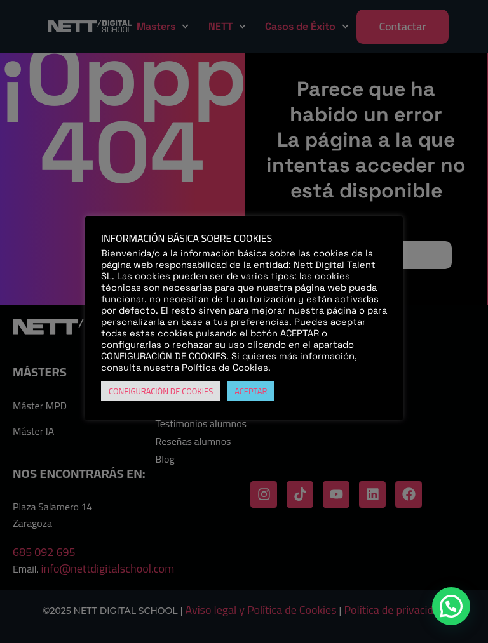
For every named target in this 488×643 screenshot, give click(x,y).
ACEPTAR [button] (250, 391)
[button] (451, 606)
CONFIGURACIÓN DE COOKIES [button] (161, 391)
